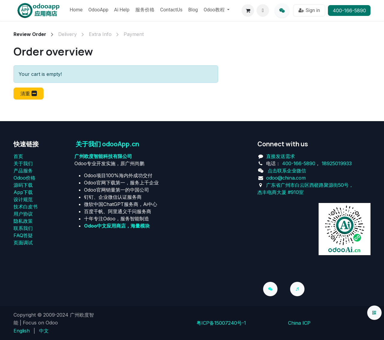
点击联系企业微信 (287, 171)
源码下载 (23, 185)
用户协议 (23, 214)
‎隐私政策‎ (23, 221)
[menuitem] (76, 10)
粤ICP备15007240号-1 (221, 323)
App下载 (23, 192)
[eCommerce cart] (248, 10)
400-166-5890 (349, 10)
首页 (18, 156)
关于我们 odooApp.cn (107, 144)
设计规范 (23, 199)
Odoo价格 (24, 178)
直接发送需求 (280, 156)
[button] (262, 10)
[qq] (282, 10)
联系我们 (23, 228)
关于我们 (23, 163)
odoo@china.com (286, 178)
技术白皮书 (26, 207)
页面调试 (23, 243)
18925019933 (337, 163)
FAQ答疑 (23, 235)
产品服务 (23, 171)
